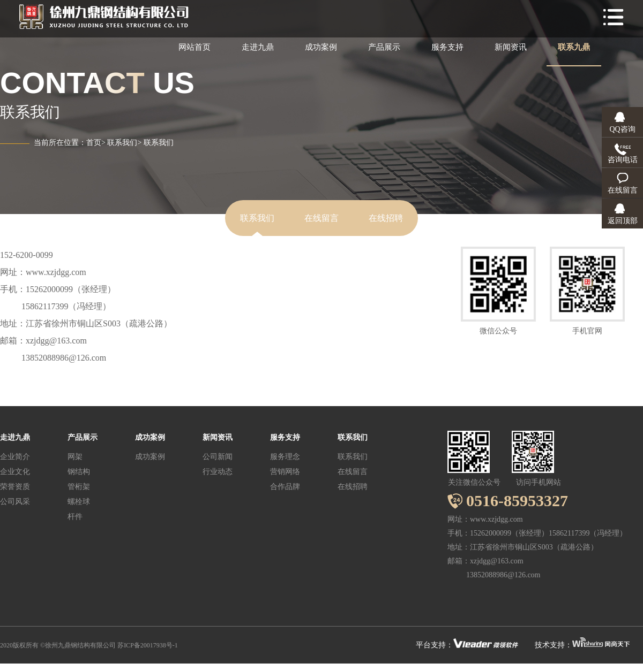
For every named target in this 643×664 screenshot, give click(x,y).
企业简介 (15, 457)
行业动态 (218, 472)
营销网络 (285, 472)
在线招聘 (386, 218)
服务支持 (447, 47)
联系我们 (122, 143)
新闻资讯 (511, 47)
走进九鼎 (258, 47)
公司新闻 (218, 457)
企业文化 (15, 472)
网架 (75, 457)
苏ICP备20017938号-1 (147, 645)
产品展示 (384, 47)
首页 (93, 143)
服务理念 (285, 457)
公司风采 (15, 502)
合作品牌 (285, 487)
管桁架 (79, 487)
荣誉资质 (15, 487)
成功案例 (321, 47)
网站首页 (194, 47)
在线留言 (321, 218)
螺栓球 (79, 502)
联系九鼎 (574, 47)
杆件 (75, 517)
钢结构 (79, 472)
